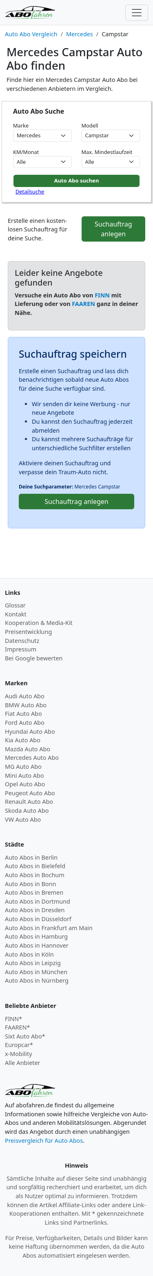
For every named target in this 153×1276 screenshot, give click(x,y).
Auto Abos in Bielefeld (35, 866)
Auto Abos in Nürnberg (37, 980)
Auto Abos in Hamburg (36, 936)
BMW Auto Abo (26, 705)
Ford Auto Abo (24, 722)
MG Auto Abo (23, 766)
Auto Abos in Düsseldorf (38, 919)
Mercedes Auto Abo (32, 757)
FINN (102, 295)
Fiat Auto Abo (23, 713)
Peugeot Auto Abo (30, 793)
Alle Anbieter (22, 1063)
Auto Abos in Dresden (35, 910)
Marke (21, 125)
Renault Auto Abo (29, 801)
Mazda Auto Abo (27, 749)
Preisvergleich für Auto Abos (44, 1140)
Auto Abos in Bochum (34, 875)
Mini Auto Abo (24, 775)
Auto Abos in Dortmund (37, 901)
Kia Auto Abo (22, 740)
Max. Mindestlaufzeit (107, 152)
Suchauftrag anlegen (113, 229)
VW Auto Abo (23, 819)
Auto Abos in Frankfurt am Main (49, 928)
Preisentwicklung (28, 632)
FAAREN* (17, 1027)
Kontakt (16, 614)
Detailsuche (30, 191)
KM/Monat (26, 152)
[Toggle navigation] (136, 12)
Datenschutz (22, 641)
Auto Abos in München (36, 972)
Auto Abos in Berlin (31, 857)
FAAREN (83, 304)
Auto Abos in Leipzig (33, 963)
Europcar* (19, 1045)
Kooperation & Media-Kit (39, 623)
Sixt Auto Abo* (25, 1036)
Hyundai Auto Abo (30, 731)
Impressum (20, 649)
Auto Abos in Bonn (30, 884)
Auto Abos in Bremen (34, 892)
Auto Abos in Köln (29, 954)
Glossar (15, 605)
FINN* (13, 1019)
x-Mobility (18, 1054)
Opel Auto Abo (25, 784)
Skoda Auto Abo (27, 810)
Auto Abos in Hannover (37, 945)
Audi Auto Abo (24, 696)
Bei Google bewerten (34, 658)
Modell (90, 125)
